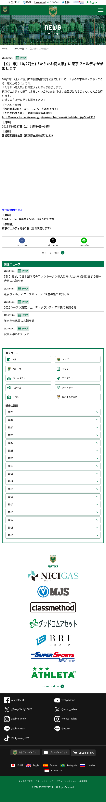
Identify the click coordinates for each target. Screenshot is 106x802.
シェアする (22, 245)
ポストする (53, 245)
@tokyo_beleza (65, 709)
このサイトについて (44, 781)
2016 (10, 489)
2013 (10, 512)
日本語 (17, 765)
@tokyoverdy (14, 728)
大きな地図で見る (12, 210)
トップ (65, 359)
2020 (10, 458)
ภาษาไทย (87, 765)
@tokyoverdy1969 (16, 738)
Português (68, 765)
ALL (14, 359)
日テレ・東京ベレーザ (5, 10)
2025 (10, 420)
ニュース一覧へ (51, 253)
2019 (10, 466)
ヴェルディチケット (59, 752)
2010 (10, 535)
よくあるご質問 (26, 781)
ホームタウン (19, 378)
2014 (10, 504)
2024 (10, 427)
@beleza (62, 728)
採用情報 (83, 781)
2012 (10, 520)
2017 (10, 481)
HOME (4, 48)
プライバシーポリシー (66, 781)
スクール (17, 387)
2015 (10, 497)
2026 (10, 412)
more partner (50, 686)
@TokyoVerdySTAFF (18, 709)
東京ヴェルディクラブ (28, 752)
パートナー (67, 387)
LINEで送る (84, 245)
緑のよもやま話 (69, 397)
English (33, 765)
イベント (17, 397)
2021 (10, 450)
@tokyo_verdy (15, 718)
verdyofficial (14, 700)
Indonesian (53, 770)
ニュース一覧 (18, 48)
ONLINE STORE (86, 752)
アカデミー (67, 378)
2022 (10, 443)
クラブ (23, 57)
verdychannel (64, 700)
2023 (10, 435)
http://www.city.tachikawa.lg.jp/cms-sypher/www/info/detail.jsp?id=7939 (48, 117)
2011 (10, 527)
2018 (10, 473)
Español (50, 765)
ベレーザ (17, 369)
